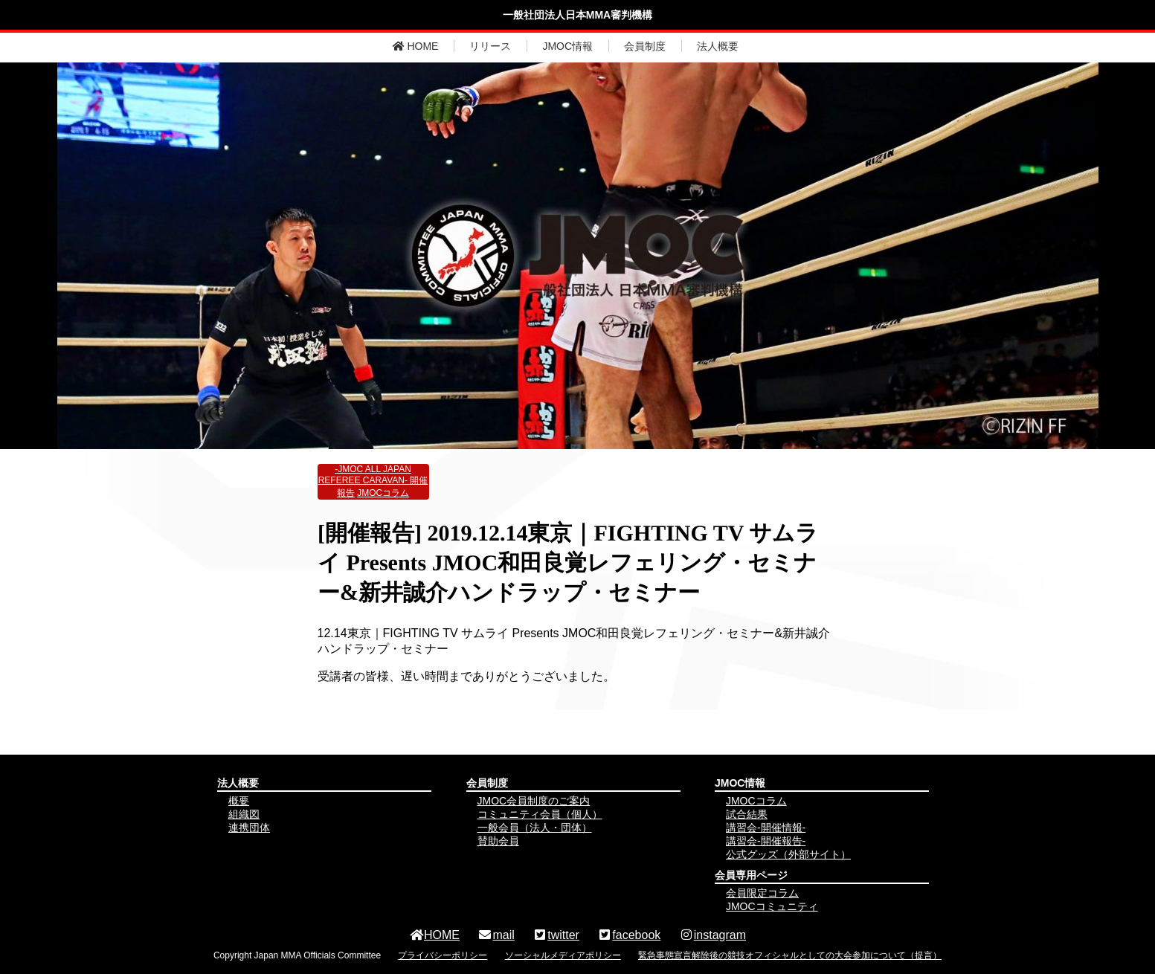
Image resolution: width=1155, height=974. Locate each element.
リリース (490, 46)
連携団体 (249, 827)
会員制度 (645, 46)
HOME (416, 46)
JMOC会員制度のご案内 (534, 801)
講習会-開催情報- (765, 827)
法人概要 (718, 46)
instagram (712, 935)
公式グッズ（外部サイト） (788, 854)
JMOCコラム (383, 493)
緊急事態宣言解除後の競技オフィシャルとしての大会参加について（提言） (790, 955)
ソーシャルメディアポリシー (563, 955)
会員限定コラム (762, 893)
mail (495, 935)
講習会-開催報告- (765, 841)
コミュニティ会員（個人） (539, 814)
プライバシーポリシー (442, 955)
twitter (556, 935)
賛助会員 (498, 841)
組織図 (244, 814)
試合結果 (747, 814)
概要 (238, 801)
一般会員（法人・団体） (534, 827)
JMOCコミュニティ (772, 906)
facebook (628, 935)
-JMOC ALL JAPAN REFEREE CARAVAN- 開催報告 (373, 481)
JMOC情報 (567, 46)
